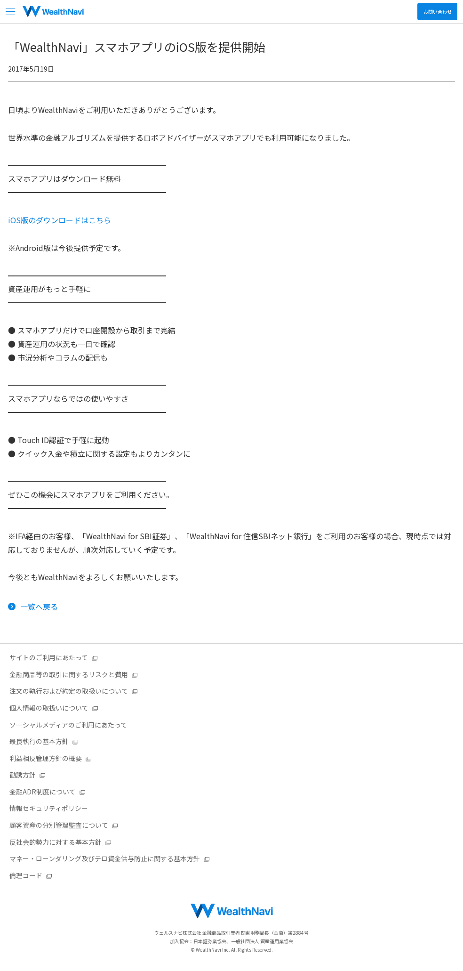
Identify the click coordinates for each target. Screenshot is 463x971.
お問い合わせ (437, 11)
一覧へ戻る (39, 606)
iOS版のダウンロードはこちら (59, 220)
